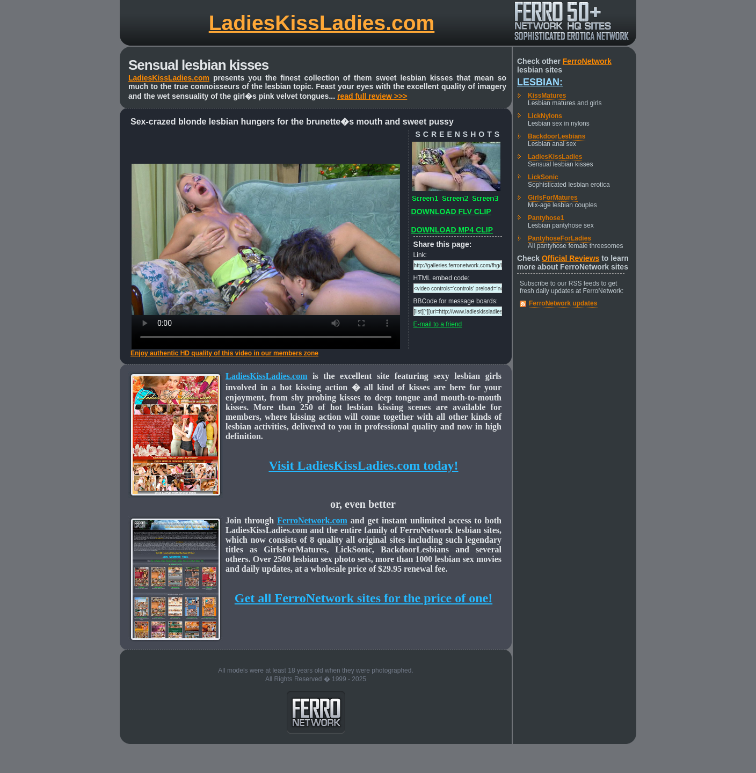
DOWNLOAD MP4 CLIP (452, 229)
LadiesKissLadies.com (322, 22)
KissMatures (547, 95)
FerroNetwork (587, 61)
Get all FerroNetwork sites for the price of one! (363, 598)
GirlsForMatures (553, 197)
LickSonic (543, 177)
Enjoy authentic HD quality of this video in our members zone (224, 353)
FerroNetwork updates (563, 303)
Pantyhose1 (546, 218)
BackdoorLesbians (556, 136)
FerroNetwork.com (312, 520)
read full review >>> (372, 96)
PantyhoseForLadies (559, 238)
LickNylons (545, 116)
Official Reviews (570, 258)
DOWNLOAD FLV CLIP (451, 211)
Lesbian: (540, 82)
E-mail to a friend (437, 324)
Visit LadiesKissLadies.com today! (363, 465)
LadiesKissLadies (555, 157)
